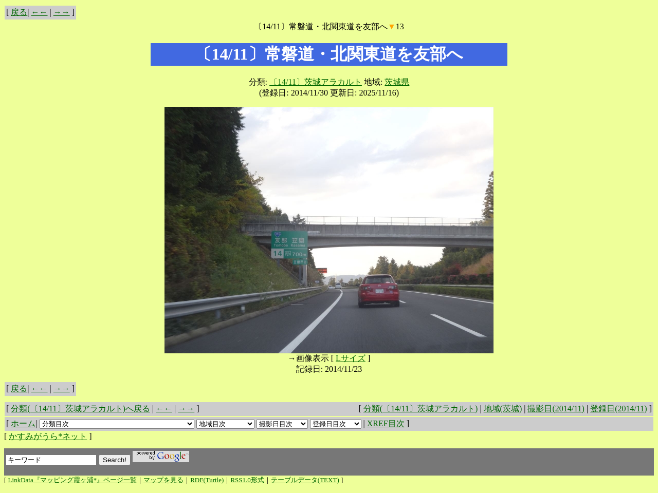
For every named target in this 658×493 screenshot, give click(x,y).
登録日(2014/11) (618, 408)
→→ (61, 12)
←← (39, 12)
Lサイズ (350, 358)
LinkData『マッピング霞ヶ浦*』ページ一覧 (72, 480)
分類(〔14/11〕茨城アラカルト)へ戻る (80, 408)
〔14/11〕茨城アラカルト (315, 82)
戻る (19, 12)
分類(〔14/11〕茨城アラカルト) (420, 408)
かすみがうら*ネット (48, 436)
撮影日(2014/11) (555, 408)
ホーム (23, 423)
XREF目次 (386, 423)
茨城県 (397, 82)
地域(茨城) (503, 408)
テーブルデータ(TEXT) (305, 480)
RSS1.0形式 (247, 480)
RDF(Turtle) (207, 480)
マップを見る (163, 480)
